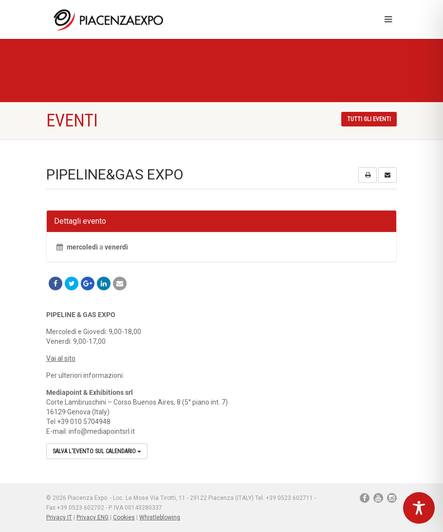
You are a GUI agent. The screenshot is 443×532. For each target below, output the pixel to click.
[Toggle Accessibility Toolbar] (419, 508)
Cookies (124, 517)
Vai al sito (60, 358)
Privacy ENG (92, 517)
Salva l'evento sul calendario (97, 451)
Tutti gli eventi (369, 119)
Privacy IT (59, 517)
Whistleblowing (159, 517)
